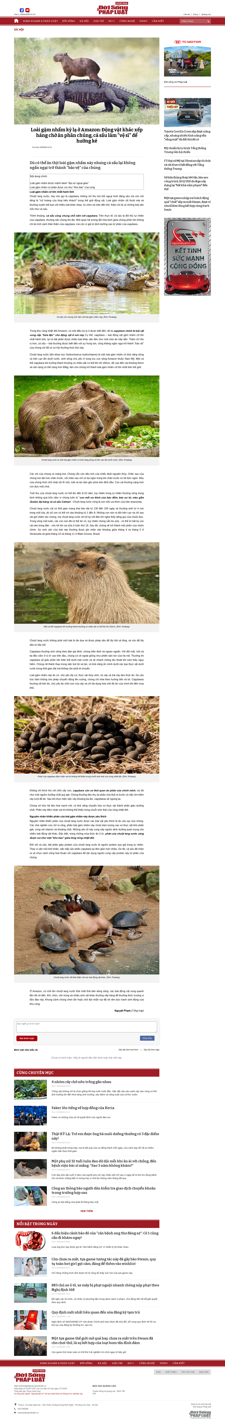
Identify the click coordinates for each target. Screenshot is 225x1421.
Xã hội (84, 21)
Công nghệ (127, 21)
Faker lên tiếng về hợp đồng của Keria (83, 1108)
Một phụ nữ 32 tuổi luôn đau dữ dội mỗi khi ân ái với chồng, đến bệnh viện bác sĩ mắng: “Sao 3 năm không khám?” (104, 1163)
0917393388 (23, 1409)
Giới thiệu (171, 1372)
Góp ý (195, 14)
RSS (158, 1372)
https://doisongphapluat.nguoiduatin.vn (30, 1386)
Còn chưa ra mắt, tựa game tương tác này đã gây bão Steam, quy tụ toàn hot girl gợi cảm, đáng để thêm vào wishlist (104, 1261)
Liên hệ (187, 14)
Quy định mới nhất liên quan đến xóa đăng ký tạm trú (96, 1312)
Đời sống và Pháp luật (175, 82)
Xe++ (111, 21)
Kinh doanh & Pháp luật (40, 21)
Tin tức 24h (188, 1372)
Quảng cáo (206, 14)
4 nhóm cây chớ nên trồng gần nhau (81, 1082)
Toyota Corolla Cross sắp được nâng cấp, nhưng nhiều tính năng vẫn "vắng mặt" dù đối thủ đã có (187, 135)
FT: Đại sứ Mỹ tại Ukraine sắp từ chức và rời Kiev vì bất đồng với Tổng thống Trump (187, 164)
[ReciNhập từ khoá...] (195, 21)
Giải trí (98, 21)
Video (143, 21)
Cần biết (158, 21)
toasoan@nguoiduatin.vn (28, 1413)
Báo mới (204, 1372)
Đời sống (68, 21)
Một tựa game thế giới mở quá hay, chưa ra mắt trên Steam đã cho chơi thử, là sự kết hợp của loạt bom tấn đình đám (102, 1340)
